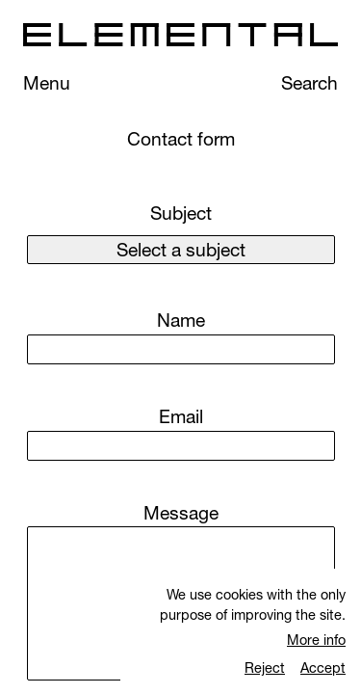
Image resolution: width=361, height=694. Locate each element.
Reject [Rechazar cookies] (265, 667)
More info (316, 639)
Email (181, 416)
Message (181, 512)
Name (181, 320)
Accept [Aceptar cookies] (323, 667)
